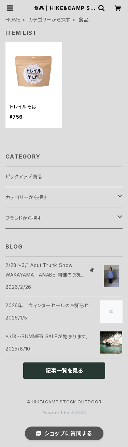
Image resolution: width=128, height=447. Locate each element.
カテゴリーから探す (49, 20)
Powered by (64, 412)
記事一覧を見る (64, 370)
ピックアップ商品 (23, 176)
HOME (12, 20)
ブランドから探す (23, 218)
